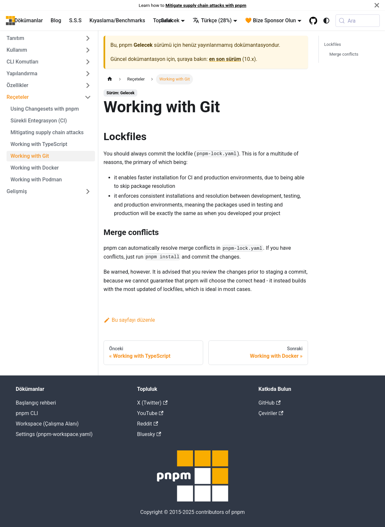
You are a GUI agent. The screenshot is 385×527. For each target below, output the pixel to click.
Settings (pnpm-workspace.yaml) (54, 434)
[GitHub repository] (313, 20)
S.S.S (75, 20)
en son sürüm (225, 59)
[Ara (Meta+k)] (358, 20)
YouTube (150, 413)
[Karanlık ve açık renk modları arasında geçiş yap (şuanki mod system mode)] (326, 20)
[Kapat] (377, 5)
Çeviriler (271, 413)
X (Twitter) (152, 403)
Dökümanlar (28, 20)
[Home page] (110, 79)
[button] (49, 38)
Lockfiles (332, 44)
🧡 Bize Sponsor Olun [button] (270, 20)
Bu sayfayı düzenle (129, 320)
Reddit (147, 424)
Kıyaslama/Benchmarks (117, 20)
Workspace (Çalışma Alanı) (47, 424)
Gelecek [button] (170, 20)
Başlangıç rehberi (36, 403)
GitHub (270, 403)
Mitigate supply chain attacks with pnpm (205, 5)
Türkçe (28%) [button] (212, 20)
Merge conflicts (343, 54)
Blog (56, 20)
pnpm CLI (27, 413)
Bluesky (149, 434)
